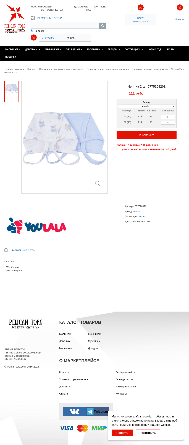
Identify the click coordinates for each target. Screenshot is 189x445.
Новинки (10, 57)
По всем (39, 31)
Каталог (31, 69)
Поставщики (134, 49)
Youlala (136, 211)
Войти (140, 18)
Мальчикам (53, 49)
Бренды (114, 49)
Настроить (148, 432)
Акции (170, 49)
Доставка (64, 386)
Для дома (93, 348)
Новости (180, 19)
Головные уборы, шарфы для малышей (108, 69)
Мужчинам (95, 49)
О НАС (88, 8)
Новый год (154, 49)
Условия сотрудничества (73, 379)
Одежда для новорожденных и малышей (61, 69)
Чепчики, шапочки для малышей (150, 69)
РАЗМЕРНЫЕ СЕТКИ (46, 18)
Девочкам (32, 49)
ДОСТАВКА (80, 6)
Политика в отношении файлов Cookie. (144, 424)
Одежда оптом (124, 379)
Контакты (121, 393)
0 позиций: (48, 37)
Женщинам (74, 49)
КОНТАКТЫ (99, 6)
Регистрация (140, 21)
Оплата (63, 393)
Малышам (13, 49)
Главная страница (14, 69)
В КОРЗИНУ (146, 135)
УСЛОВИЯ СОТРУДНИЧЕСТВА (52, 8)
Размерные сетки (126, 386)
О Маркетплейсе (125, 372)
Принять (122, 432)
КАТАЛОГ (36, 6)
